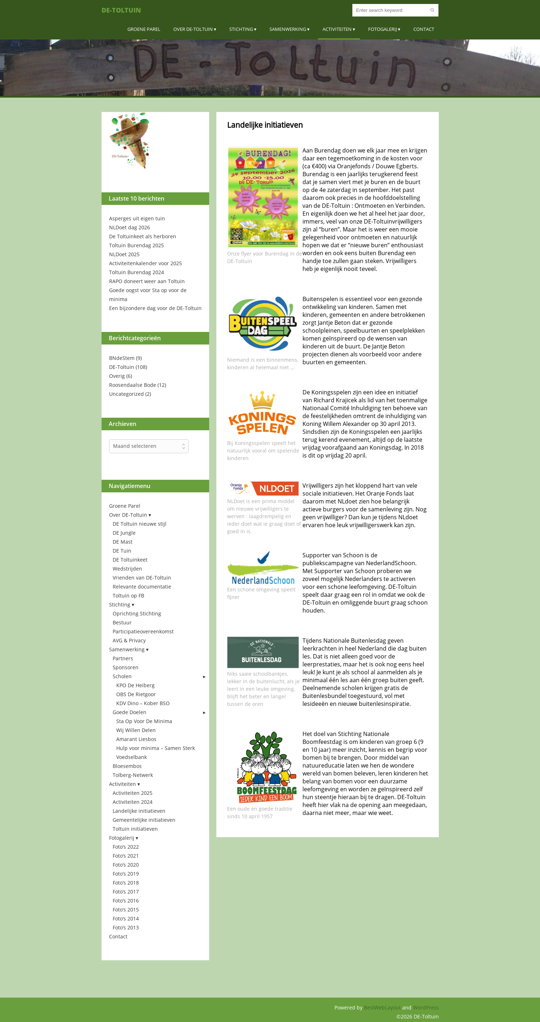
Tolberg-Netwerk (133, 775)
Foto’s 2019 (126, 873)
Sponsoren (125, 667)
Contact (423, 29)
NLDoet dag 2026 (129, 227)
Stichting (241, 29)
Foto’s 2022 (126, 846)
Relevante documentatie (142, 586)
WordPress (426, 1007)
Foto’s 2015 (126, 909)
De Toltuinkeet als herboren (142, 236)
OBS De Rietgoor (136, 694)
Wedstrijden (127, 568)
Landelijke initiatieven (139, 810)
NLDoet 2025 (124, 254)
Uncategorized (126, 393)
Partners (123, 658)
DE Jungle (124, 532)
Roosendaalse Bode (132, 384)
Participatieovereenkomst (143, 631)
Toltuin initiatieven (135, 828)
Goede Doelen (129, 712)
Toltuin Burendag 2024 (136, 272)
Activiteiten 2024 (132, 801)
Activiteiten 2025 (132, 792)
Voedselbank (131, 757)
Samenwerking (287, 29)
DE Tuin (122, 550)
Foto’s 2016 (126, 900)
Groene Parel (143, 29)
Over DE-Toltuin (193, 29)
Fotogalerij (382, 29)
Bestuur (122, 622)
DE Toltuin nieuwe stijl (139, 523)
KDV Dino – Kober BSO (143, 703)
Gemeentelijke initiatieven (144, 819)
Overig (117, 375)
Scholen (122, 676)
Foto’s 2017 (126, 891)
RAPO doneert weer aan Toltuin (147, 281)
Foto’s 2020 (126, 864)
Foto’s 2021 (126, 855)
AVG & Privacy (129, 640)
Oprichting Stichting (137, 613)
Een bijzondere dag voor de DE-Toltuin (155, 308)
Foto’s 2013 (126, 927)
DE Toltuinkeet (130, 559)
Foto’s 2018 (126, 882)
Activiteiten (337, 29)
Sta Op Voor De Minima (144, 721)
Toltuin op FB (128, 595)
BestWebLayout (383, 1007)
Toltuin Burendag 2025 (136, 245)
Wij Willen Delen (136, 730)
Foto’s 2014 (126, 918)
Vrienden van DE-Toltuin (142, 577)
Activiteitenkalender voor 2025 (145, 263)
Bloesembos (127, 766)
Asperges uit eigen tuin (137, 218)
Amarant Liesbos (136, 739)
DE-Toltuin (121, 10)
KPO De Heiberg (135, 685)
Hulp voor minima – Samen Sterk (155, 748)
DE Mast (122, 541)
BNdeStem (122, 358)
